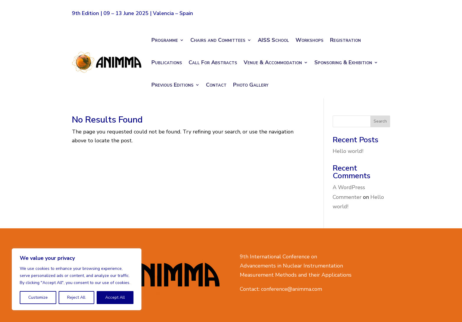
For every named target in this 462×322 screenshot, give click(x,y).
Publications (166, 62)
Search (380, 121)
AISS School (273, 40)
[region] (76, 279)
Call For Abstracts (213, 62)
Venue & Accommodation (273, 62)
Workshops (310, 40)
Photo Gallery (250, 84)
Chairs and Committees (217, 40)
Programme (164, 40)
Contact (216, 84)
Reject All (76, 297)
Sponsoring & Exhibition (343, 62)
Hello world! (348, 151)
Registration (345, 40)
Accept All (115, 297)
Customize (38, 297)
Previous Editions (172, 84)
